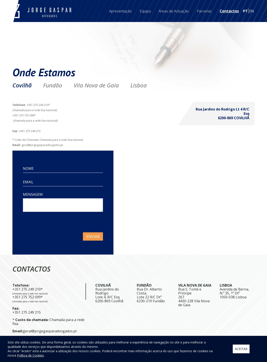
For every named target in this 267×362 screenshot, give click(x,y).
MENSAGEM (33, 194)
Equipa (145, 11)
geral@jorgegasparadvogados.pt (50, 331)
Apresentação (120, 11)
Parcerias (204, 11)
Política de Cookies (30, 355)
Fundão (52, 85)
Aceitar (241, 349)
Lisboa (138, 85)
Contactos (229, 11)
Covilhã (22, 85)
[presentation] (56, 223)
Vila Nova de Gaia (96, 85)
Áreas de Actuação (174, 11)
